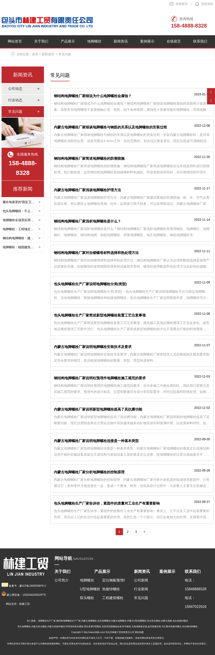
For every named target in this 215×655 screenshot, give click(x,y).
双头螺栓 (87, 598)
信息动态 (204, 4)
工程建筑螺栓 (112, 598)
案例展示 (147, 41)
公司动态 (15, 89)
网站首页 (15, 41)
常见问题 (15, 111)
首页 (35, 54)
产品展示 (68, 41)
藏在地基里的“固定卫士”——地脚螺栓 (28, 202)
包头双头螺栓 (153, 621)
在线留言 (179, 4)
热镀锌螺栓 (111, 589)
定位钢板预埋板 (113, 580)
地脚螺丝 (94, 41)
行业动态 (15, 100)
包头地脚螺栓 (24, 626)
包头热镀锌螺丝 (180, 621)
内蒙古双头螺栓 (39, 626)
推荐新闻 (22, 189)
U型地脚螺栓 (90, 589)
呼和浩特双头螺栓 (74, 626)
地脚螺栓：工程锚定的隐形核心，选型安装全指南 (37, 229)
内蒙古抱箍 (166, 621)
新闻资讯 (121, 41)
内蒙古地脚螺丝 (118, 621)
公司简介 (62, 580)
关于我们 (41, 41)
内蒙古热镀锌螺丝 (56, 626)
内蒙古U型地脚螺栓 (136, 621)
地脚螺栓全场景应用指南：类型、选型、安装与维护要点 (41, 220)
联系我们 (200, 41)
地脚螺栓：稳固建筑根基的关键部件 (27, 247)
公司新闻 (141, 580)
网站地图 (139, 632)
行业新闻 (141, 589)
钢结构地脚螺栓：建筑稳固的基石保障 (29, 238)
